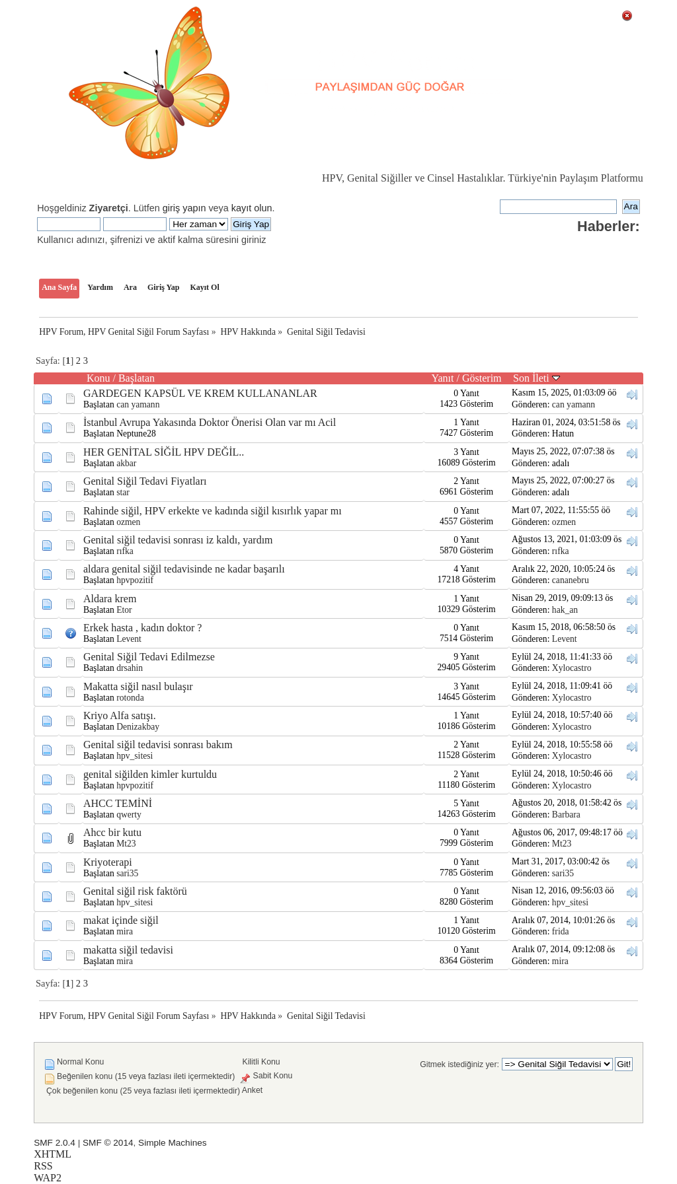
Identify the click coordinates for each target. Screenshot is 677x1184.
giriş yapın (184, 208)
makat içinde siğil (121, 920)
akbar (126, 463)
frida (560, 931)
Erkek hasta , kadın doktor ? (142, 627)
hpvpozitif (134, 580)
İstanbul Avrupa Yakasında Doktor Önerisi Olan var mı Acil (209, 422)
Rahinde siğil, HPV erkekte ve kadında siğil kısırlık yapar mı (212, 510)
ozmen (128, 522)
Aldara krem (109, 598)
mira (124, 931)
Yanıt (443, 378)
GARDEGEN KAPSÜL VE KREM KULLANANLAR (200, 393)
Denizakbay (137, 727)
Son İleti (536, 378)
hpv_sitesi (134, 756)
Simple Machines (172, 1143)
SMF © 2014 (108, 1143)
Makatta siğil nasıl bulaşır (138, 686)
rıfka (125, 551)
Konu (98, 378)
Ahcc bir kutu (112, 832)
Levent (128, 639)
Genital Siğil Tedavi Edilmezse (149, 656)
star (123, 492)
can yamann (137, 404)
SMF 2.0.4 (54, 1143)
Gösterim (482, 378)
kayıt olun (251, 208)
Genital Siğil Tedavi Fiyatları (145, 481)
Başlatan (136, 378)
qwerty (128, 814)
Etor (124, 610)
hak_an (565, 610)
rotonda (130, 698)
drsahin (129, 668)
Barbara (566, 814)
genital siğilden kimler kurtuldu (150, 774)
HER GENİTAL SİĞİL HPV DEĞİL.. (163, 452)
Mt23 (126, 844)
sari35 (127, 873)
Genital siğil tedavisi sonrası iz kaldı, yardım (178, 539)
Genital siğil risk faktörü (135, 891)
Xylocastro (572, 668)
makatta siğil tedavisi (128, 950)
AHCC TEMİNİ (117, 803)
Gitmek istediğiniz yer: (459, 1064)
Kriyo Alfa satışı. (119, 715)
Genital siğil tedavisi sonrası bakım (158, 744)
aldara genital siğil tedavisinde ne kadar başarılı (184, 569)
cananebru (570, 580)
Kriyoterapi (107, 862)
